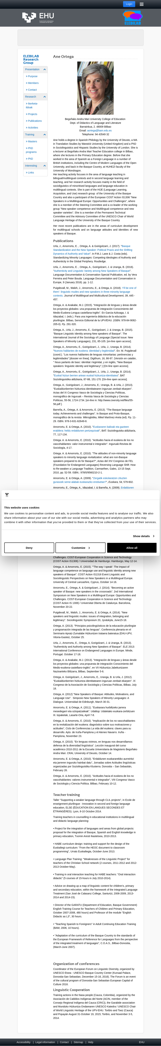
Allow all (131, 547)
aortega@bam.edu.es (99, 130)
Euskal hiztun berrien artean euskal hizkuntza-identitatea (86, 375)
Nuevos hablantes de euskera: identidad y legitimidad (84, 350)
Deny (29, 547)
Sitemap (78, 1042)
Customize (81, 547)
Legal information (45, 1042)
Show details (141, 536)
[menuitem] (35, 79)
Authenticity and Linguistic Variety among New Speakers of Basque (92, 270)
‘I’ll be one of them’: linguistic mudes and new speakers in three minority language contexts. (94, 291)
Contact (64, 1042)
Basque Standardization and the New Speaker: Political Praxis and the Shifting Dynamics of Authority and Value (92, 250)
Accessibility (23, 1042)
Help (90, 1042)
